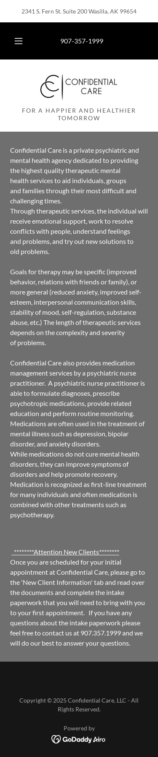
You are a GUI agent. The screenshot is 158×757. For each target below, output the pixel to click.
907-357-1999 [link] (81, 41)
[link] (79, 86)
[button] (18, 40)
